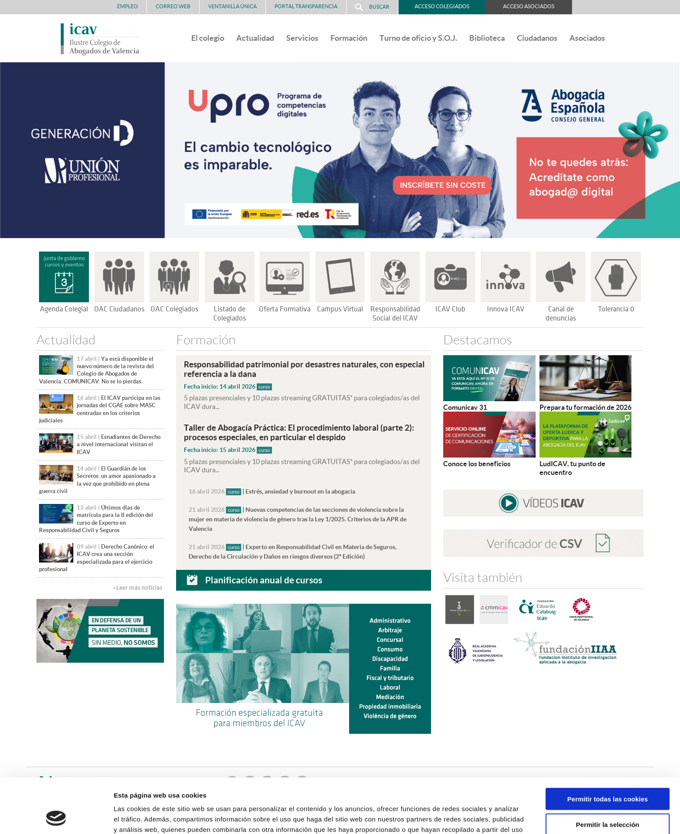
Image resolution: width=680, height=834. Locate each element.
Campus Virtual (340, 309)
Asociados (587, 38)
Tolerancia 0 (616, 309)
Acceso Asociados (528, 6)
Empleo (127, 6)
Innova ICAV (505, 309)
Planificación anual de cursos (263, 580)
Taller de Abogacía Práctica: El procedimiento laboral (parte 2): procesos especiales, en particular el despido (299, 432)
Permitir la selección (607, 773)
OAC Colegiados (174, 309)
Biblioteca (487, 38)
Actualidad (255, 38)
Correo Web (173, 6)
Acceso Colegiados (442, 6)
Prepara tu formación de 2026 (585, 407)
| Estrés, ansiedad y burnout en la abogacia (272, 491)
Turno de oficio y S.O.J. (418, 38)
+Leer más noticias (137, 588)
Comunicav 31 (465, 407)
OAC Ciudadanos (119, 309)
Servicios (302, 38)
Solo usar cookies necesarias (607, 798)
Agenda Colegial (64, 309)
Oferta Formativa (285, 309)
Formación (348, 38)
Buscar (372, 7)
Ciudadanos (537, 38)
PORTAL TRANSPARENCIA (306, 6)
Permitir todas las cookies (607, 747)
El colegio (207, 38)
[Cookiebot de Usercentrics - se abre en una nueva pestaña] (56, 817)
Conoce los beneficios (476, 464)
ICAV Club (450, 309)
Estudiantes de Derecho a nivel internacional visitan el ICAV (118, 444)
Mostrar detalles (466, 817)
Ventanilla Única (232, 6)
